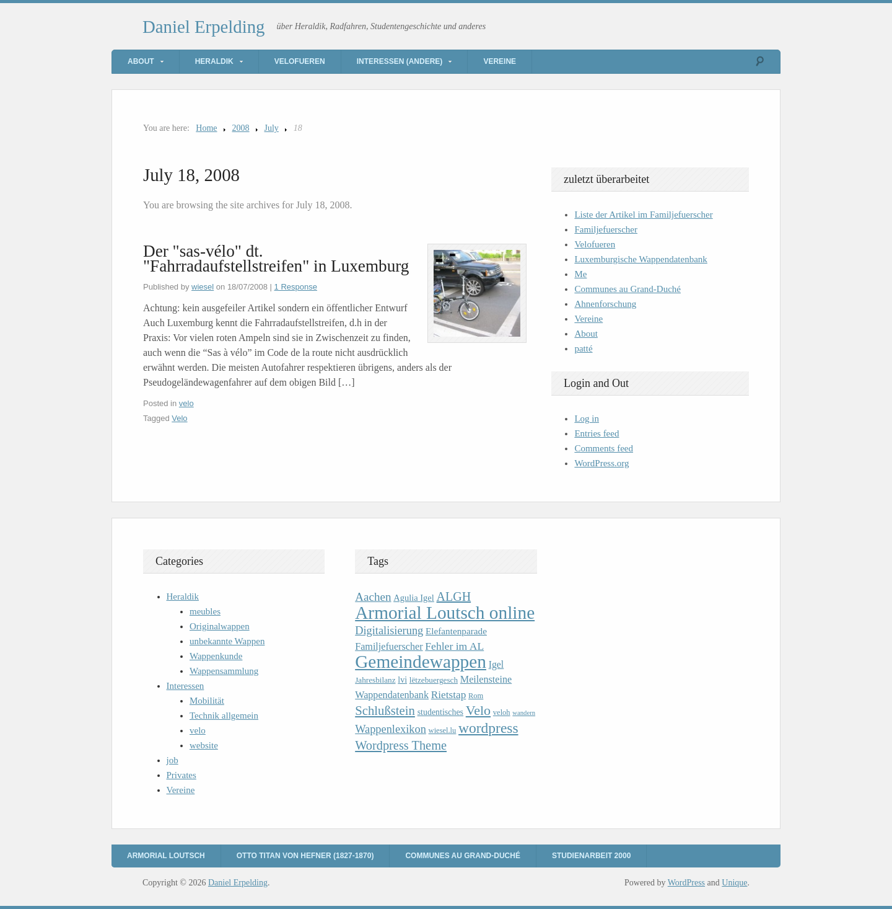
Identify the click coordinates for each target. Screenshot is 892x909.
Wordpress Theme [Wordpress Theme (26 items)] (401, 745)
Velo (179, 418)
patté (583, 348)
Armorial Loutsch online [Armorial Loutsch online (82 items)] (445, 613)
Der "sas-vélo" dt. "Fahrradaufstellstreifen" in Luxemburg (276, 258)
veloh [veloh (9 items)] (501, 712)
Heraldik (214, 61)
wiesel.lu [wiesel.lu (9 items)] (443, 730)
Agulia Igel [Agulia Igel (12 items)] (413, 598)
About (141, 61)
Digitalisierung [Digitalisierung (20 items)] (389, 630)
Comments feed (603, 448)
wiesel (202, 286)
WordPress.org (601, 463)
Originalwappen (220, 626)
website (204, 745)
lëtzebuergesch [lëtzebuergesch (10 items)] (433, 680)
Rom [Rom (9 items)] (475, 695)
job (172, 760)
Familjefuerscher (605, 229)
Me (580, 274)
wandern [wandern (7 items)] (523, 712)
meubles (205, 611)
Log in (586, 418)
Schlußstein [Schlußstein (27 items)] (385, 710)
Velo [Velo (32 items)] (478, 710)
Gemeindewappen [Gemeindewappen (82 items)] (420, 662)
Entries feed (596, 433)
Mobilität (207, 701)
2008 (241, 128)
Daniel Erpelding (203, 27)
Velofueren (299, 61)
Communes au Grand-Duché (627, 289)
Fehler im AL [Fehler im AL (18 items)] (454, 646)
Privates (181, 775)
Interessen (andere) (400, 61)
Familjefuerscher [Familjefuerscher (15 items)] (388, 646)
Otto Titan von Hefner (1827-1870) (305, 855)
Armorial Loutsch (166, 855)
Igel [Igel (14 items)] (496, 664)
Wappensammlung (224, 671)
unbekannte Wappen (227, 641)
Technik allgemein (224, 716)
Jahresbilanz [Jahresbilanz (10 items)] (375, 680)
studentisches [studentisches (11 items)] (440, 712)
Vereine (499, 61)
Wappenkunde (216, 656)
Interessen (185, 686)
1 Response (295, 286)
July (272, 128)
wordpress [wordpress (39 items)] (488, 728)
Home (206, 128)
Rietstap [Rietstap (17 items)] (448, 695)
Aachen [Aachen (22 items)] (373, 596)
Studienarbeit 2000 (591, 855)
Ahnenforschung (605, 304)
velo (186, 403)
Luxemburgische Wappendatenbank (640, 259)
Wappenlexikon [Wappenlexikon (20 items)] (390, 729)
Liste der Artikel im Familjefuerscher (643, 214)
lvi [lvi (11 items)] (402, 680)
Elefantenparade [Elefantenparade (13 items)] (456, 631)
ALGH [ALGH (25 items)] (454, 596)
